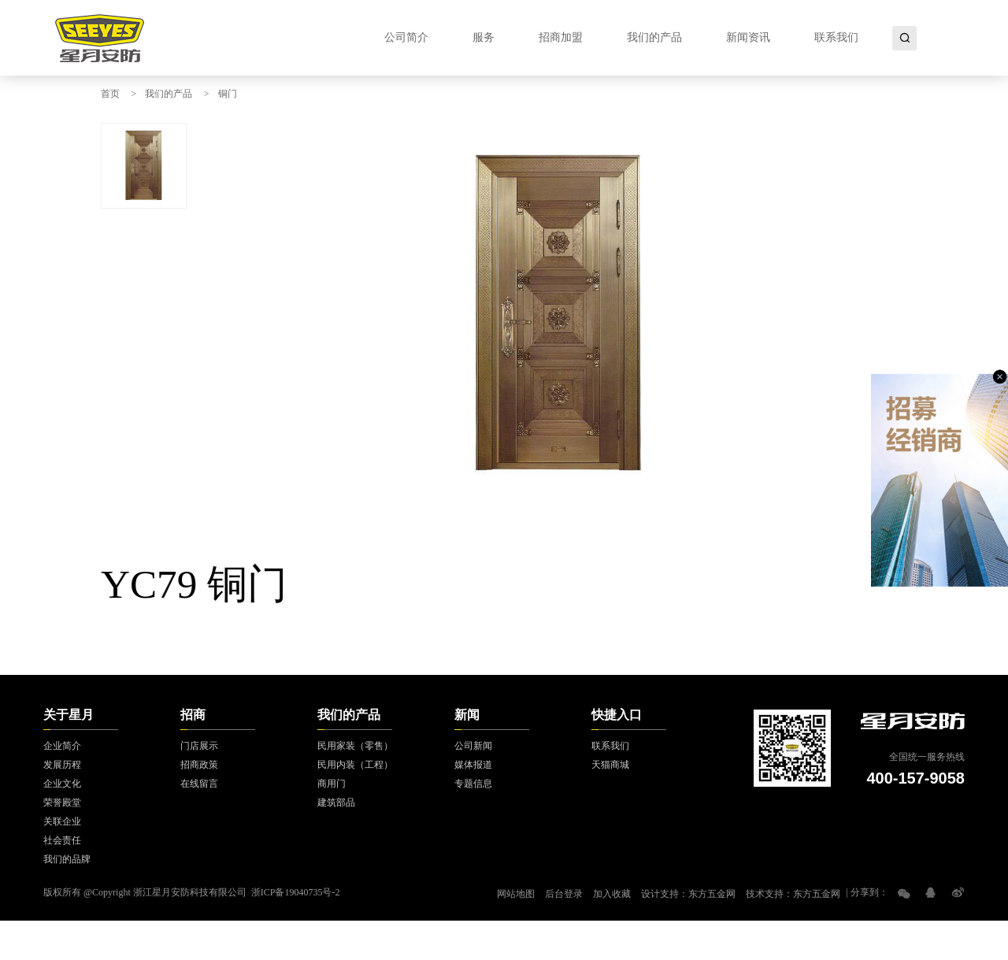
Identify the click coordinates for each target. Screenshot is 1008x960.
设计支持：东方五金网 (688, 893)
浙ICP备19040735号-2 (295, 892)
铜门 (227, 93)
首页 (110, 93)
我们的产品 (168, 93)
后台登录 (564, 893)
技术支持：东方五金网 (793, 893)
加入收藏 (612, 893)
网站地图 (516, 893)
